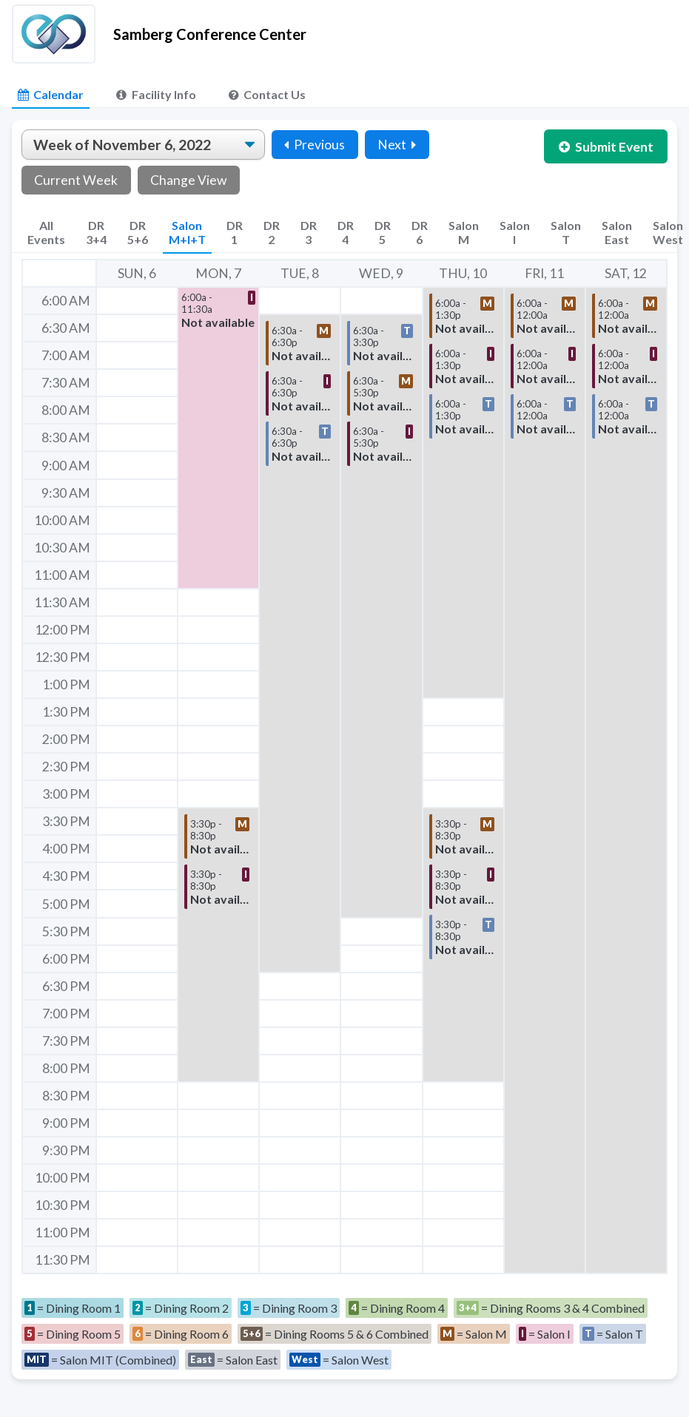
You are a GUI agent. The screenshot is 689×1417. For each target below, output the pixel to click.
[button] (218, 438)
